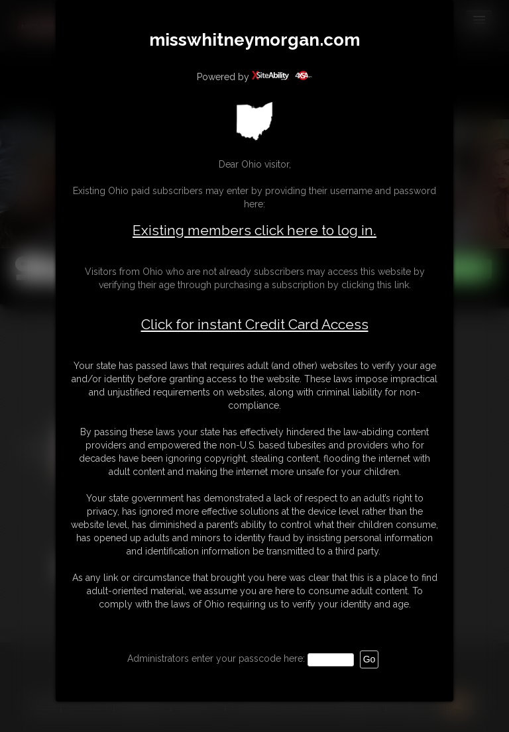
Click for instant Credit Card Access (254, 324)
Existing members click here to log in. (254, 230)
